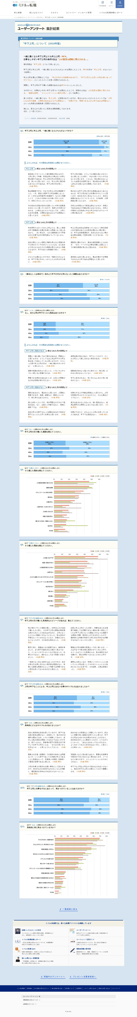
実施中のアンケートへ (54, 977)
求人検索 (18, 12)
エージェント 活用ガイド (85, 939)
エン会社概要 (21, 988)
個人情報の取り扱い (57, 988)
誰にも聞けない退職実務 (30, 958)
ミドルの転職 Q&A (28, 949)
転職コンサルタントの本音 (31, 930)
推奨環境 (79, 988)
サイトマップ (116, 988)
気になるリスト (36, 12)
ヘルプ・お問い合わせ (90, 988)
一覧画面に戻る (69, 909)
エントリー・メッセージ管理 (79, 12)
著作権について (69, 988)
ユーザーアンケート (83, 930)
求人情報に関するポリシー (41, 988)
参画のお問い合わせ (104, 988)
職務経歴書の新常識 (83, 949)
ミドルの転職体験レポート (111, 12)
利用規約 (29, 988)
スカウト (55, 12)
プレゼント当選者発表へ (84, 977)
